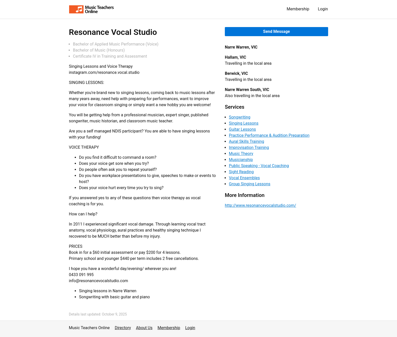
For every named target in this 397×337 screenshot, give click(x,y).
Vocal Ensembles (244, 177)
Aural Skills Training (246, 141)
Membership (298, 9)
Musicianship (241, 159)
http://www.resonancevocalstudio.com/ (260, 205)
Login (323, 9)
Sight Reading (241, 171)
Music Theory (241, 153)
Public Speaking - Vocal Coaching (259, 165)
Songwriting (239, 117)
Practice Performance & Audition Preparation (269, 135)
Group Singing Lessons (249, 184)
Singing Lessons (244, 123)
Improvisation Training (249, 147)
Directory (123, 327)
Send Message (276, 31)
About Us (144, 327)
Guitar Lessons (242, 129)
